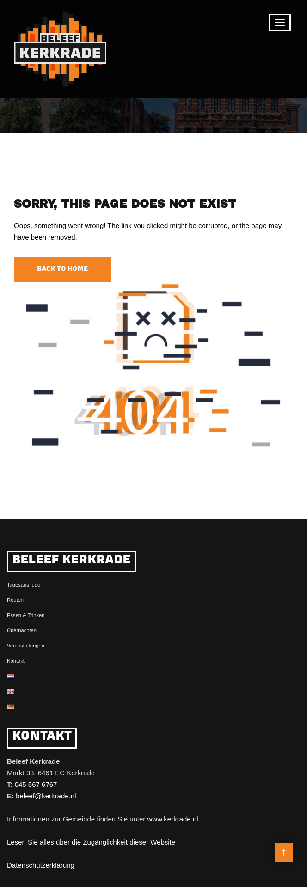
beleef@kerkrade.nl (46, 796)
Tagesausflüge (23, 584)
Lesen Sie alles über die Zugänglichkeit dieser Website (91, 842)
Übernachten (22, 630)
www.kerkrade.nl (172, 819)
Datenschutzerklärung (40, 865)
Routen (15, 600)
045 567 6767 (36, 784)
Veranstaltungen (25, 645)
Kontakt (16, 661)
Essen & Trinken (25, 615)
